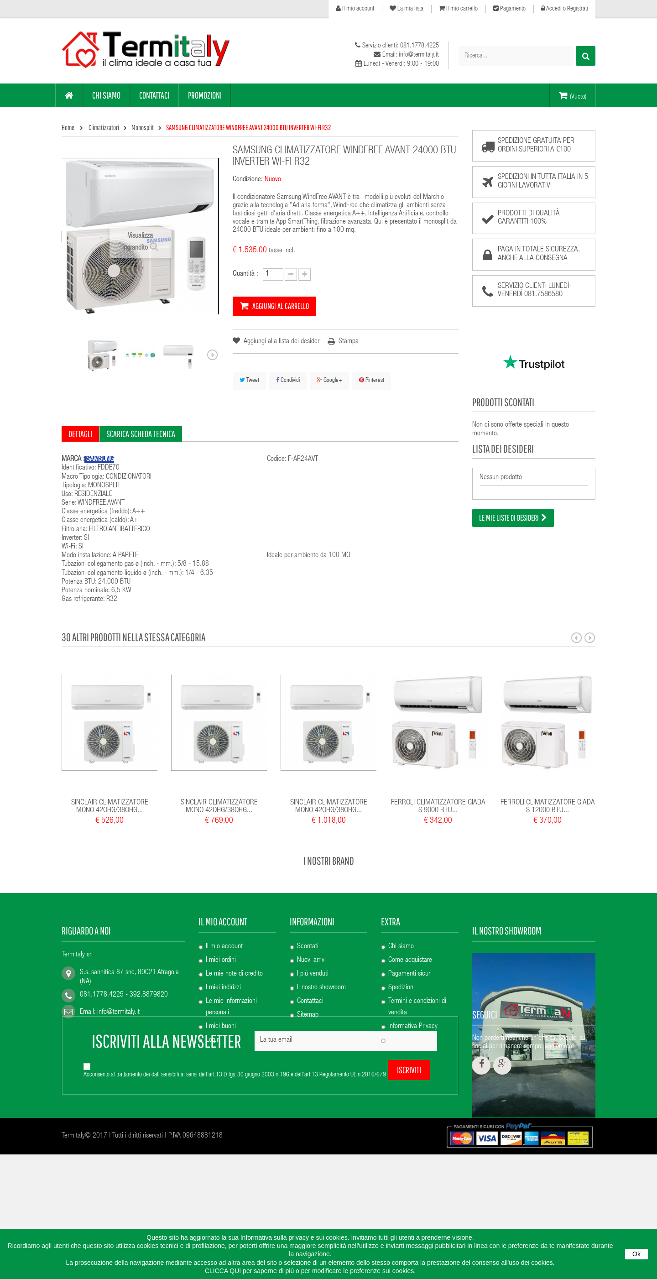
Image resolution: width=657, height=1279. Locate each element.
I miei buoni (221, 1026)
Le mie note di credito (234, 974)
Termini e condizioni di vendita (417, 1007)
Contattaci (310, 1001)
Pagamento (509, 8)
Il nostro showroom (321, 988)
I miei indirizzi (223, 988)
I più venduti (312, 974)
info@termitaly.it (118, 1012)
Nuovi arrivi (311, 960)
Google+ (329, 380)
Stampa (349, 341)
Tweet (249, 380)
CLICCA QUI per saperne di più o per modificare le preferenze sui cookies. (310, 1270)
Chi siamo (401, 946)
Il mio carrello (458, 8)
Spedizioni (401, 988)
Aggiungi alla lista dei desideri (281, 341)
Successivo (212, 355)
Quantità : (245, 274)
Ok (636, 1254)
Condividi (288, 380)
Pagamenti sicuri (410, 974)
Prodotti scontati (503, 402)
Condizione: (248, 179)
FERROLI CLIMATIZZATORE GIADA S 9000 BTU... (438, 806)
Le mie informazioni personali (231, 1007)
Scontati (307, 946)
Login (213, 1040)
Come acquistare (410, 960)
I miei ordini (221, 960)
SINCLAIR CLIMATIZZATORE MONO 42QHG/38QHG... (109, 806)
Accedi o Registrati (564, 8)
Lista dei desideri (503, 448)
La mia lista (406, 8)
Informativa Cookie (412, 1040)
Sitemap (307, 1015)
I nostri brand (328, 860)
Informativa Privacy (413, 1026)
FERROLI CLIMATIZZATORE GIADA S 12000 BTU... (548, 806)
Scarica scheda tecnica (140, 433)
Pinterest (371, 380)
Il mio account (355, 8)
